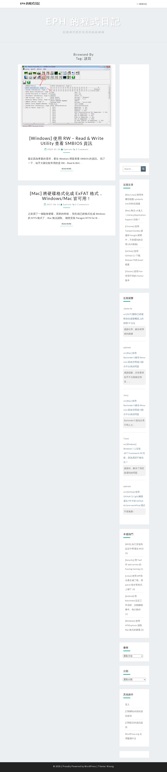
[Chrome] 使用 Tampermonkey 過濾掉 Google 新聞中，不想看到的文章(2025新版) (134, 235)
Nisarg (110, 766)
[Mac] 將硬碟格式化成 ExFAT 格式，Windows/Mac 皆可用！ (66, 196)
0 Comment (82, 149)
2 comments (82, 204)
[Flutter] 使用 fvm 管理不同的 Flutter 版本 (134, 276)
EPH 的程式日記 (30, 3)
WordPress (90, 766)
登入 (127, 704)
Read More (67, 168)
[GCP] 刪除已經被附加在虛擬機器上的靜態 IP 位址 (133, 318)
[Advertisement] (134, 111)
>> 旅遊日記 (142, 4)
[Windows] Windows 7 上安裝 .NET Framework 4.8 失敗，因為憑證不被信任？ (134, 453)
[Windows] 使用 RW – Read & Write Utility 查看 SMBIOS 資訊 (66, 141)
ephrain (68, 149)
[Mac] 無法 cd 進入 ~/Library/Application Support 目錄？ (135, 215)
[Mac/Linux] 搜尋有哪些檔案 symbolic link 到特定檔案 (134, 199)
